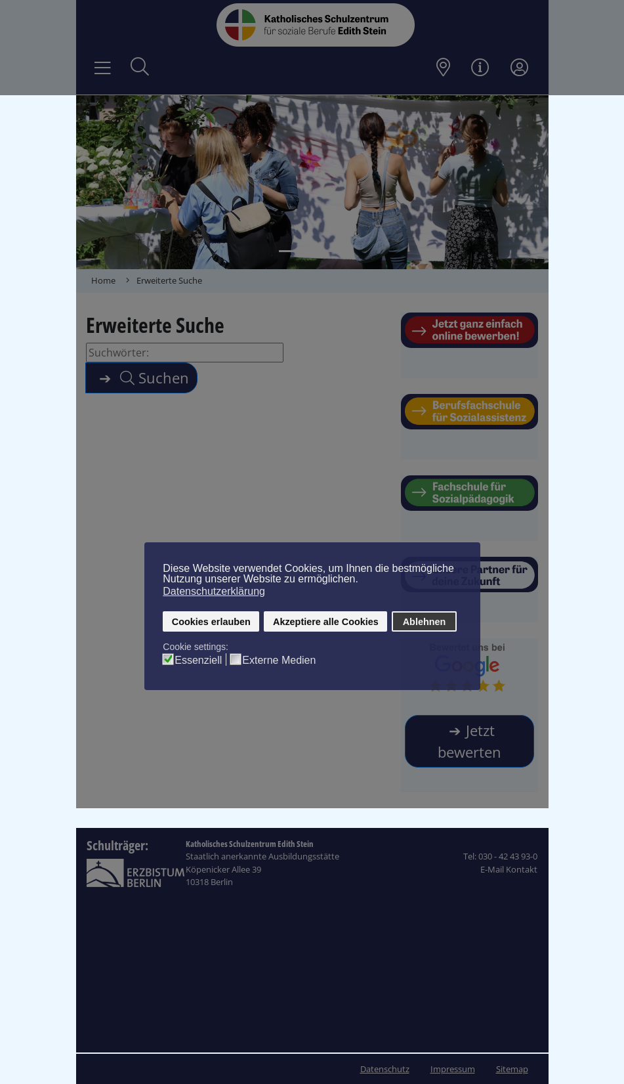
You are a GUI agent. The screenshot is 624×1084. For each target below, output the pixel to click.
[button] (99, 182)
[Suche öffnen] (139, 68)
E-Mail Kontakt (508, 869)
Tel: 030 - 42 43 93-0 (500, 856)
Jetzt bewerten (469, 741)
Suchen (152, 377)
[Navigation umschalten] (102, 68)
